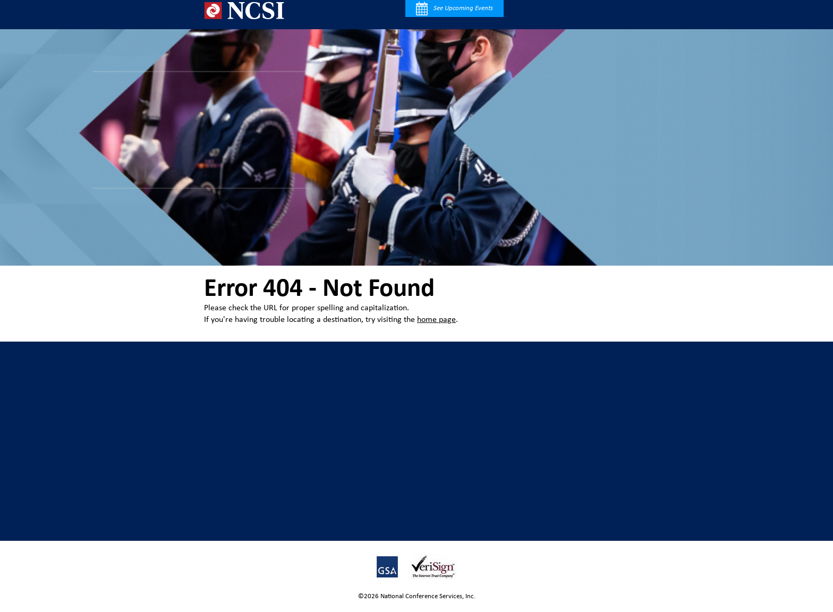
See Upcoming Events (454, 8)
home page (436, 320)
